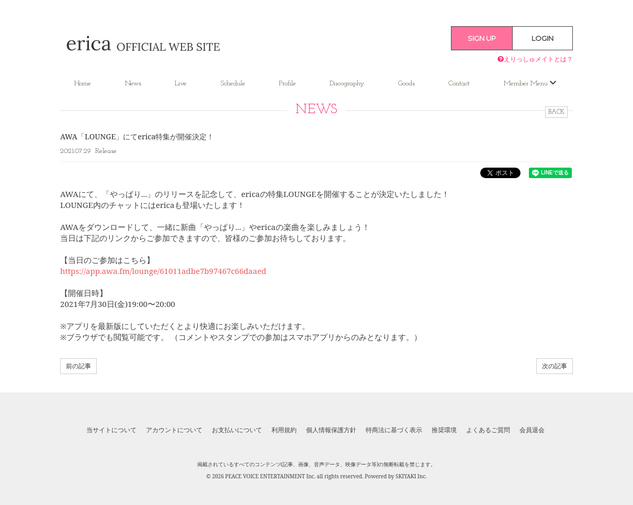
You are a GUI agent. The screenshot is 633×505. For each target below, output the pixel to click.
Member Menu (530, 83)
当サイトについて (111, 430)
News (133, 83)
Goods (406, 83)
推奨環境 (444, 430)
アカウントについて (174, 430)
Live (181, 83)
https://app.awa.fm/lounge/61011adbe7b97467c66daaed (163, 271)
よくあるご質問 (488, 430)
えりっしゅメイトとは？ (535, 58)
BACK (556, 112)
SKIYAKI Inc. (411, 476)
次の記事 (554, 365)
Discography (347, 83)
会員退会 (532, 430)
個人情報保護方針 (331, 430)
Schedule (233, 83)
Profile (287, 83)
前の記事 (78, 365)
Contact (459, 83)
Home (82, 83)
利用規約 (284, 430)
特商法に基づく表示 (394, 430)
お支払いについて (237, 430)
